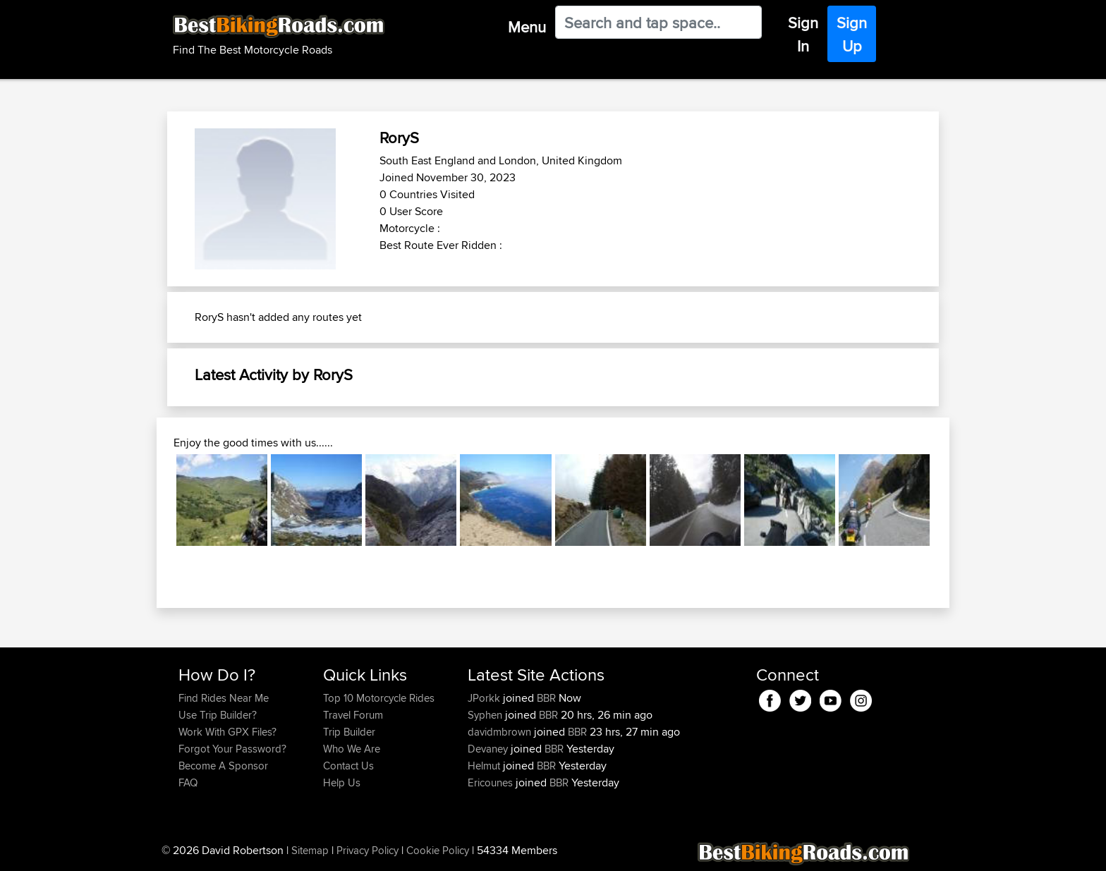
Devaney (489, 748)
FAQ (188, 782)
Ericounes (492, 782)
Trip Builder (349, 731)
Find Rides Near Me (223, 697)
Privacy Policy (367, 850)
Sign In (803, 34)
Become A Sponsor (223, 765)
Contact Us (348, 765)
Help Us (341, 782)
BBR (546, 697)
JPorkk (485, 697)
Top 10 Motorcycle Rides (379, 697)
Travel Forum (353, 714)
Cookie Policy (437, 850)
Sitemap (310, 850)
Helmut (485, 765)
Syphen (486, 714)
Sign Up (852, 34)
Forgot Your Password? (232, 748)
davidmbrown (501, 731)
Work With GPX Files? (227, 731)
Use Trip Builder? (217, 714)
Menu (527, 27)
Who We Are (351, 748)
